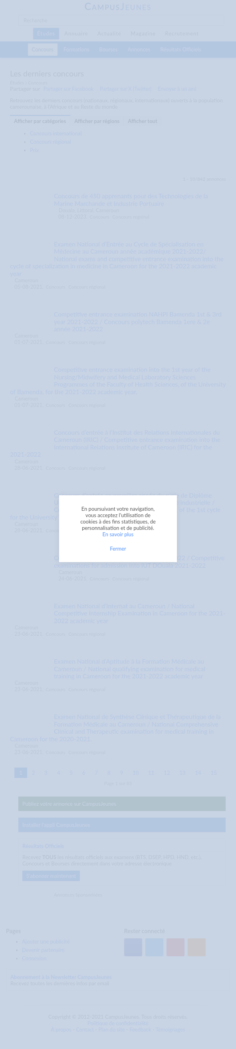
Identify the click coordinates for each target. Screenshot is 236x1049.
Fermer (118, 548)
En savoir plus (118, 534)
